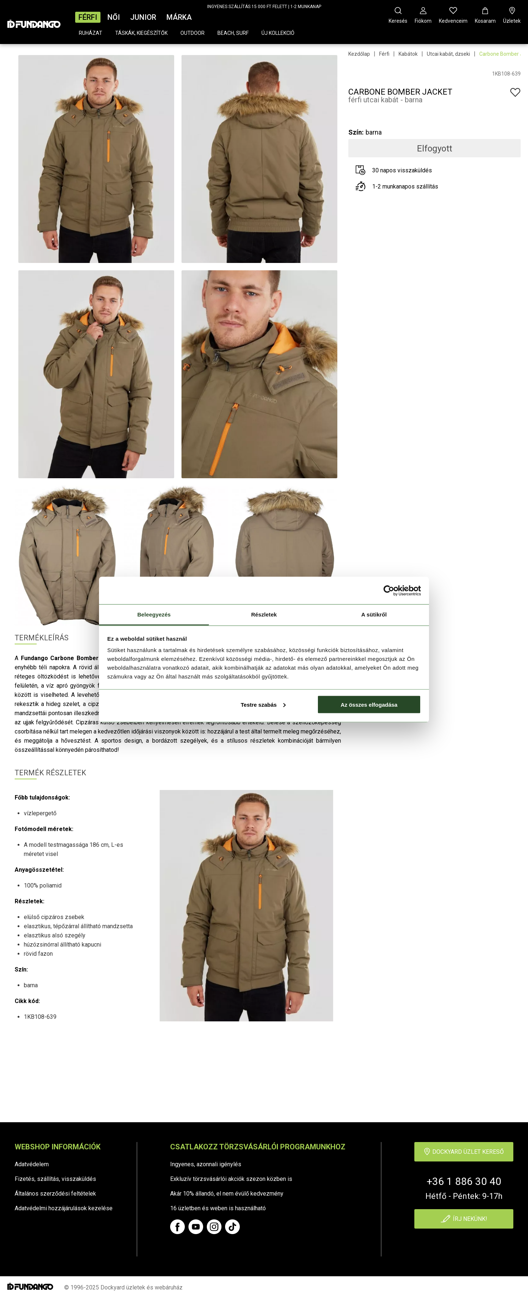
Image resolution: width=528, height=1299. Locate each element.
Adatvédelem (32, 1164)
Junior (143, 17)
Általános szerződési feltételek (55, 1193)
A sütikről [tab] (374, 614)
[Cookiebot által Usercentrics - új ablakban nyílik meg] (389, 590)
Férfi (87, 17)
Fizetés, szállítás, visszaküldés (55, 1178)
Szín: (356, 132)
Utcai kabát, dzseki (448, 54)
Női (113, 17)
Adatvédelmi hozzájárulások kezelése (64, 1208)
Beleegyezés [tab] (153, 614)
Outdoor (192, 33)
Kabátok (408, 54)
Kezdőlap (359, 54)
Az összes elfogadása (369, 704)
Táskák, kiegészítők (141, 33)
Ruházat (90, 33)
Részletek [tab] (264, 614)
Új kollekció (277, 33)
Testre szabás (263, 704)
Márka (179, 17)
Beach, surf (233, 33)
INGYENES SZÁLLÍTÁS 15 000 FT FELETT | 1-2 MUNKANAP (264, 6)
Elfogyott (434, 148)
